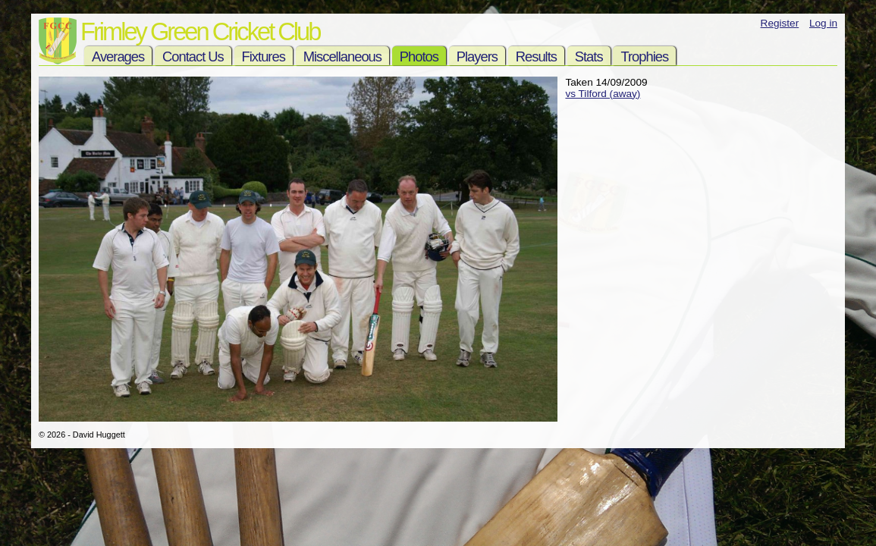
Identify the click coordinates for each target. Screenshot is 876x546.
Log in (823, 23)
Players (477, 56)
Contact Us (193, 56)
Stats (589, 56)
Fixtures (263, 56)
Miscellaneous (342, 56)
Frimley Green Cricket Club (199, 31)
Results (536, 56)
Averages (118, 56)
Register (780, 23)
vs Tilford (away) (602, 93)
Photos (419, 56)
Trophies (644, 56)
